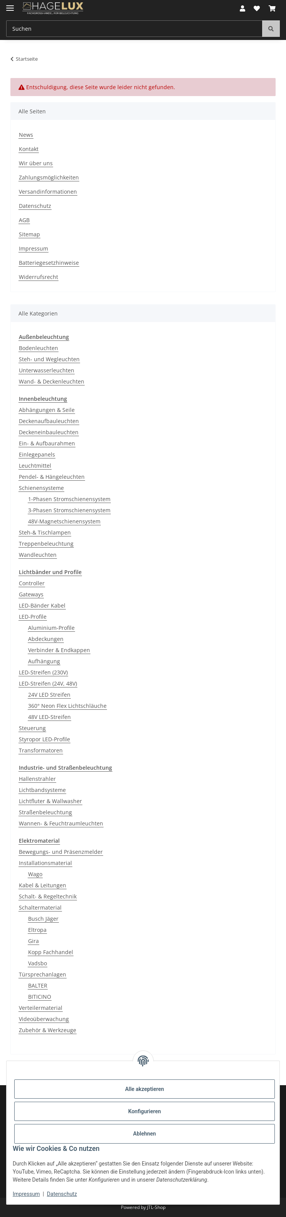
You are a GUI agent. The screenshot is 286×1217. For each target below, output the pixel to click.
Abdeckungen (46, 639)
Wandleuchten (38, 554)
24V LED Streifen (49, 694)
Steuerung (32, 728)
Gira (33, 941)
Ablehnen (144, 1134)
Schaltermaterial (40, 907)
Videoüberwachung (44, 1019)
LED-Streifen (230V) (43, 672)
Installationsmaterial (45, 863)
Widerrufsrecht (38, 277)
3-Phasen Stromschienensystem (69, 510)
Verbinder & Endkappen (59, 650)
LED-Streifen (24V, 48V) (48, 683)
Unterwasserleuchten (46, 370)
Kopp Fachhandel (50, 952)
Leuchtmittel (35, 465)
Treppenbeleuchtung (46, 543)
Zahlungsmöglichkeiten (49, 177)
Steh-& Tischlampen (45, 532)
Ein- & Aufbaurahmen (47, 443)
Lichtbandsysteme (42, 790)
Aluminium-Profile (51, 627)
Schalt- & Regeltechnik (48, 896)
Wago (35, 874)
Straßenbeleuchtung (45, 812)
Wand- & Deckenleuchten (51, 381)
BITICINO (39, 996)
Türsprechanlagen (42, 974)
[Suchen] (271, 28)
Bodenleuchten (38, 348)
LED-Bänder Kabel (42, 605)
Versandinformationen (48, 191)
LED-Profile (33, 616)
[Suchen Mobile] (134, 28)
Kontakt (28, 149)
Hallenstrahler (37, 778)
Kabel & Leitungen (42, 885)
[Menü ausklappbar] (10, 5)
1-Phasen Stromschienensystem (69, 499)
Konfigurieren (144, 1111)
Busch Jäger (43, 918)
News (26, 134)
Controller (32, 583)
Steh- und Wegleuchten (49, 359)
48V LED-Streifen (49, 717)
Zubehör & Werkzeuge (47, 1030)
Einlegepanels (37, 454)
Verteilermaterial (40, 1007)
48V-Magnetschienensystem (64, 521)
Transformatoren (41, 750)
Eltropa (37, 929)
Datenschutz (62, 1194)
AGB (24, 220)
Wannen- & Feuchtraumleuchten (61, 823)
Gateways (31, 594)
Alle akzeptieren (144, 1089)
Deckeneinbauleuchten (49, 432)
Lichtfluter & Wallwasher (50, 801)
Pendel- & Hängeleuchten (52, 476)
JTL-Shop (156, 1207)
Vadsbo (37, 963)
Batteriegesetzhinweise (49, 262)
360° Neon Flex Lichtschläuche (67, 705)
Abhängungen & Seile (47, 409)
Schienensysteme (41, 487)
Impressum (26, 1194)
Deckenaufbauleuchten (49, 421)
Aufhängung (44, 661)
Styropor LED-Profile (44, 739)
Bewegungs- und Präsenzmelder (61, 851)
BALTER (37, 985)
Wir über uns (36, 163)
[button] (242, 8)
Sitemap (29, 234)
